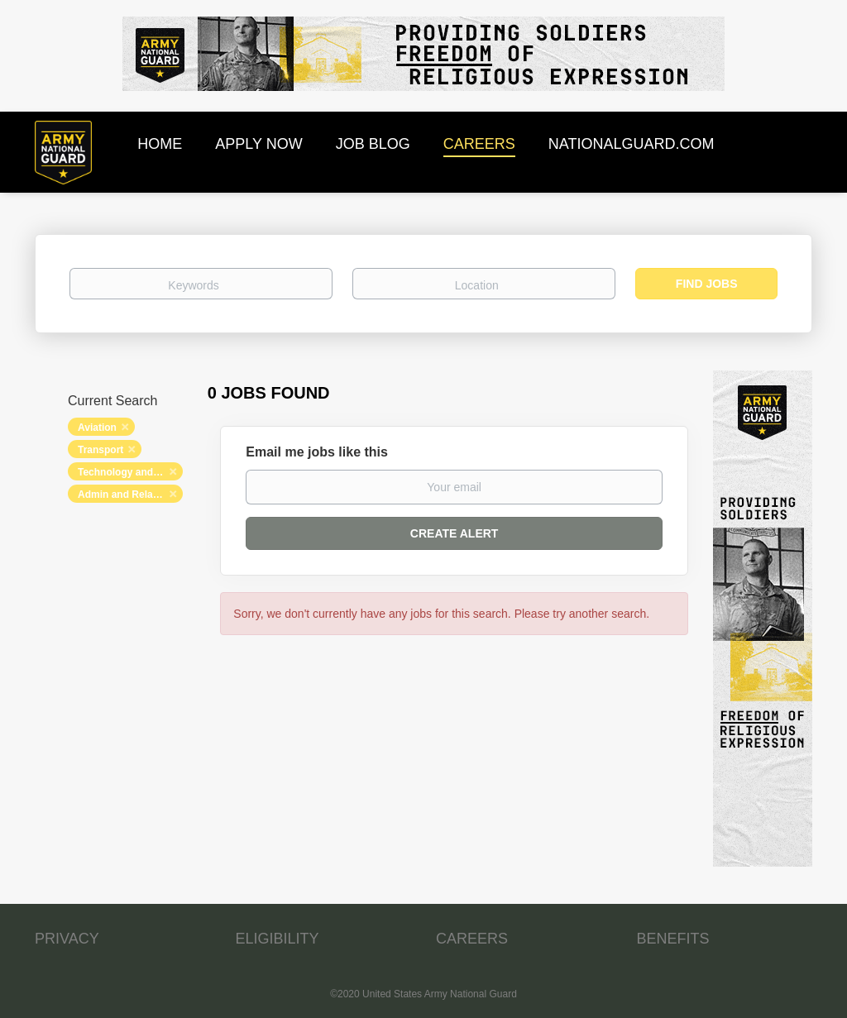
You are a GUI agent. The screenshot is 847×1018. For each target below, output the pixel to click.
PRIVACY (67, 938)
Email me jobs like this (317, 452)
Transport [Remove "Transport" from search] (100, 450)
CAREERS (472, 938)
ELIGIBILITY (277, 938)
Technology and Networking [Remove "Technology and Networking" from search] (130, 472)
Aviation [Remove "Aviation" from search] (97, 427)
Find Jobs (707, 283)
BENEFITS (673, 938)
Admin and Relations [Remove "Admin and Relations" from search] (127, 494)
